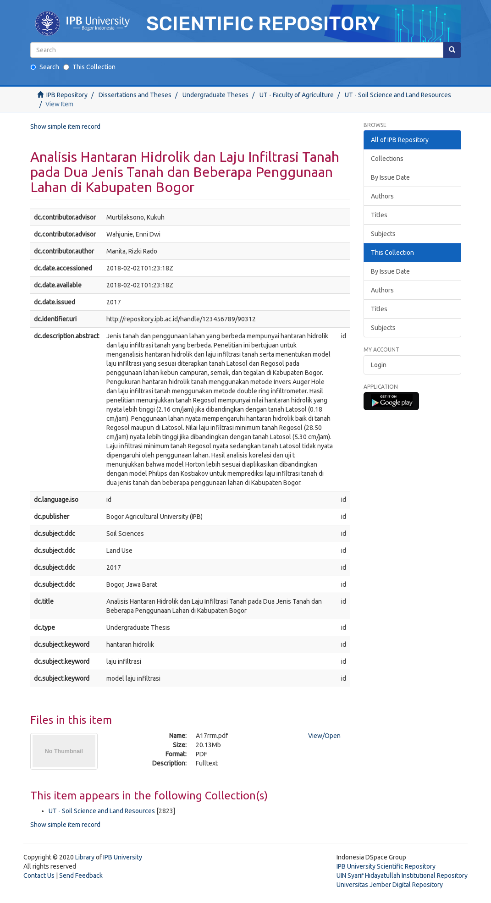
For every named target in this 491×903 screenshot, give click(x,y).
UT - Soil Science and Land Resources (398, 95)
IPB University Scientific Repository (386, 866)
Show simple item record (65, 126)
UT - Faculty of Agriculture (296, 95)
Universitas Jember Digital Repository (390, 884)
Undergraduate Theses (215, 95)
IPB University (122, 857)
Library (84, 857)
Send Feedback (81, 875)
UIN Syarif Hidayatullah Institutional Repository (402, 875)
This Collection (89, 67)
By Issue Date (390, 177)
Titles (379, 215)
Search (44, 67)
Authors (382, 196)
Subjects (383, 233)
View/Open (324, 735)
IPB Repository (67, 95)
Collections (387, 158)
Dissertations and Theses (135, 95)
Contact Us (39, 875)
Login (378, 365)
